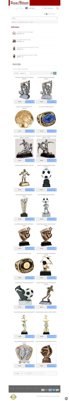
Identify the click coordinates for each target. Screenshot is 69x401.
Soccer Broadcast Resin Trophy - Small (46, 224)
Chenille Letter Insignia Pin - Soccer (24, 107)
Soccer (31, 22)
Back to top (66, 398)
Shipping (36, 388)
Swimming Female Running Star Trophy (28, 47)
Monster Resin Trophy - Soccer (24, 165)
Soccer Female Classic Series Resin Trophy (46, 283)
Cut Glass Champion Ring (46, 106)
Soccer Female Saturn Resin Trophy (46, 341)
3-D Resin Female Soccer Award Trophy (24, 78)
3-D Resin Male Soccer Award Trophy (46, 78)
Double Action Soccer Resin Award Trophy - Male (46, 136)
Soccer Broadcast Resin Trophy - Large (24, 224)
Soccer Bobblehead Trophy (46, 194)
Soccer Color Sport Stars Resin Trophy (46, 254)
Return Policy (28, 388)
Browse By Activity (23, 22)
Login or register (19, 8)
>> (54, 373)
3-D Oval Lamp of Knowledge (25, 32)
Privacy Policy (19, 388)
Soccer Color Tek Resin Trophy (24, 282)
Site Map (50, 388)
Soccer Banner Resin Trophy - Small (24, 195)
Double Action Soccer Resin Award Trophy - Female (24, 136)
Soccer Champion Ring (24, 253)
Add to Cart (29, 101)
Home (14, 22)
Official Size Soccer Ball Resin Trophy (46, 166)
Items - (50, 14)
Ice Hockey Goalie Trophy (24, 39)
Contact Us (43, 388)
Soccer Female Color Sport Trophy (46, 312)
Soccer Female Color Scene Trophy (24, 312)
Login (55, 388)
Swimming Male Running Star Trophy (27, 55)
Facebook (26, 8)
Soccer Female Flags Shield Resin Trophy (24, 342)
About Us (12, 388)
